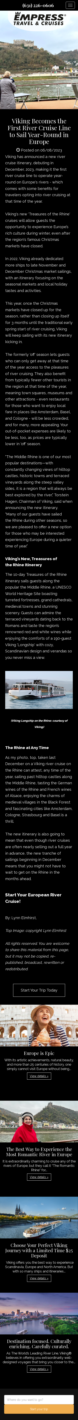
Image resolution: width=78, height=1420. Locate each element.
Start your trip (39, 1409)
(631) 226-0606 (38, 5)
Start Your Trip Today (39, 990)
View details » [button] (39, 1076)
